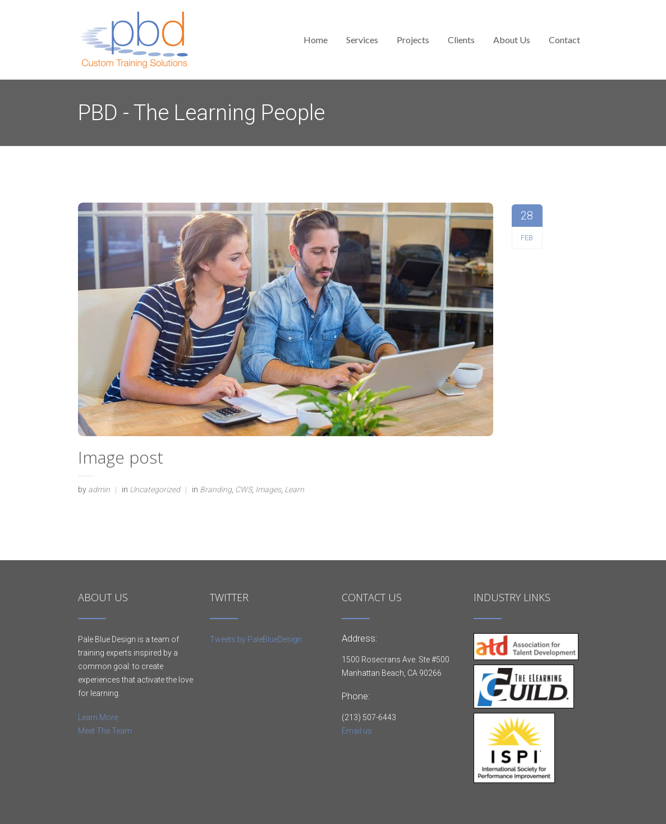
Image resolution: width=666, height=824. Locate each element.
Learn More (98, 717)
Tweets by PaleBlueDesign (256, 639)
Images (268, 489)
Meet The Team (105, 730)
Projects (413, 39)
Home (316, 39)
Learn (294, 489)
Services (362, 39)
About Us (511, 39)
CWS (243, 489)
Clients (461, 39)
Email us (357, 730)
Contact (564, 39)
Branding (216, 489)
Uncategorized (155, 489)
